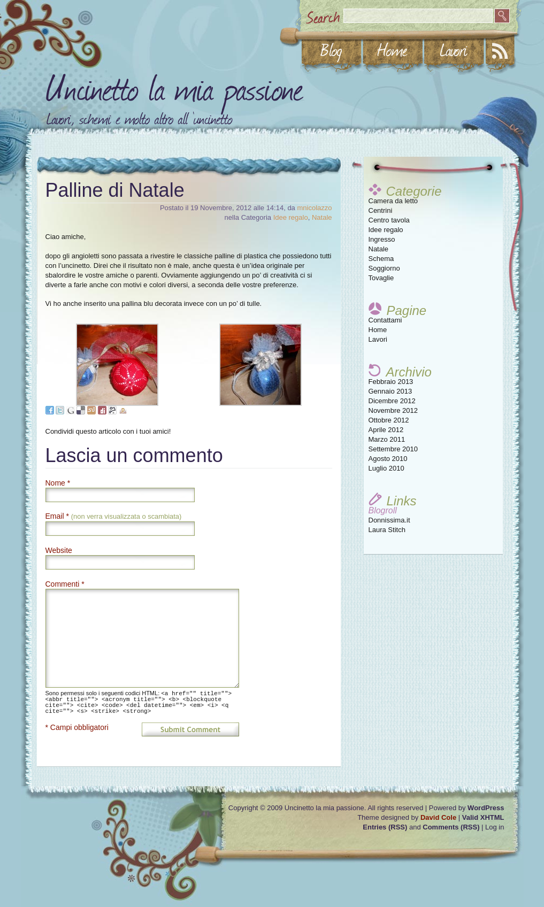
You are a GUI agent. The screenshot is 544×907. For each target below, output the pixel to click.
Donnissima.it (389, 520)
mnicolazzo (314, 208)
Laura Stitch (387, 530)
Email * (113, 516)
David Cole (438, 817)
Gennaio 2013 (390, 391)
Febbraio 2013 (391, 382)
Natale (379, 249)
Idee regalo (386, 230)
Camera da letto (393, 201)
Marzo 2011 (387, 439)
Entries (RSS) (385, 827)
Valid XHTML (483, 817)
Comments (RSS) (451, 827)
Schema (381, 259)
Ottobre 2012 (389, 420)
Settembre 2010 (393, 449)
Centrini (381, 210)
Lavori (378, 339)
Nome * (58, 483)
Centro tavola (389, 220)
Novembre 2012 (393, 410)
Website (58, 550)
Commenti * (65, 584)
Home (378, 330)
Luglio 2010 (386, 468)
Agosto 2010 (388, 459)
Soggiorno (384, 268)
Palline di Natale (115, 190)
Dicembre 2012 (392, 401)
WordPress (486, 808)
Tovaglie (381, 278)
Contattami (385, 320)
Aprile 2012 (386, 430)
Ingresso (382, 239)
